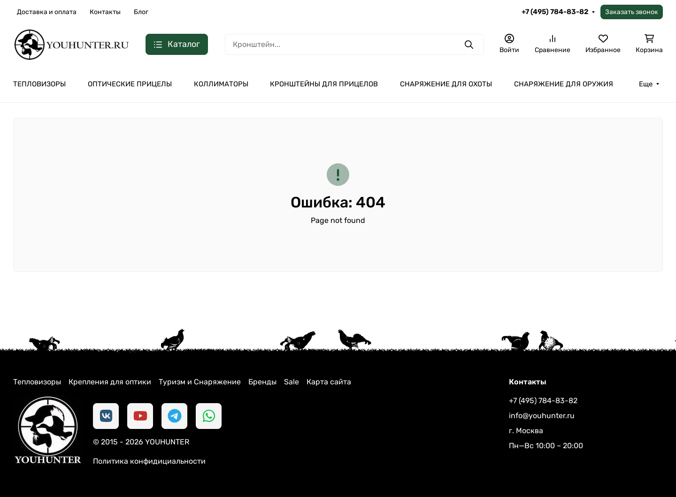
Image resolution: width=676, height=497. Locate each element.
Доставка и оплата (47, 12)
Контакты (105, 12)
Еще (646, 84)
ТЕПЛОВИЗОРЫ (39, 84)
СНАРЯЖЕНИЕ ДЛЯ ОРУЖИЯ (563, 84)
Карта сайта (329, 381)
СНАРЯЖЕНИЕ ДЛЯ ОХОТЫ (446, 84)
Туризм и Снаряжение (200, 381)
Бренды (262, 381)
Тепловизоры (37, 381)
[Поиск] (354, 44)
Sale (291, 381)
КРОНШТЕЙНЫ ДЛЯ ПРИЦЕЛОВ (324, 84)
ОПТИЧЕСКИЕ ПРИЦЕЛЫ (130, 84)
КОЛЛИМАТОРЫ (221, 84)
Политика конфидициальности (149, 461)
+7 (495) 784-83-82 (555, 12)
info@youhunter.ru (542, 415)
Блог (141, 12)
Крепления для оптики (110, 381)
